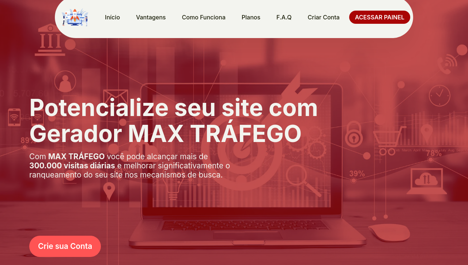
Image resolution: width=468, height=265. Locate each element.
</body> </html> (234, 132)
